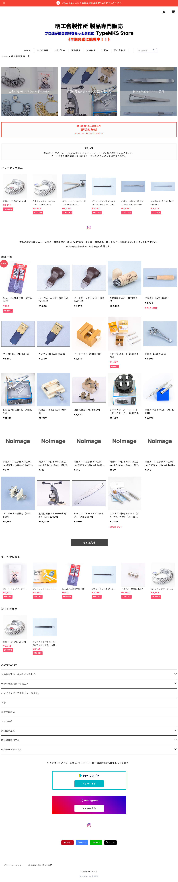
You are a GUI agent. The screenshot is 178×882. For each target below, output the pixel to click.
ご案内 (104, 50)
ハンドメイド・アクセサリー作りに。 (20, 693)
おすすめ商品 (8, 712)
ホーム (27, 50)
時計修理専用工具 (10, 740)
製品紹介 (75, 50)
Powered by (89, 876)
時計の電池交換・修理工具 (15, 683)
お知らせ (90, 50)
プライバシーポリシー (13, 865)
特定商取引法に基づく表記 (40, 865)
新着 (3, 702)
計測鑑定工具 (8, 730)
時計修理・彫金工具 (11, 749)
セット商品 (7, 721)
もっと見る (89, 542)
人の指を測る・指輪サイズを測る (18, 674)
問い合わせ (119, 50)
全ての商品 (42, 50)
